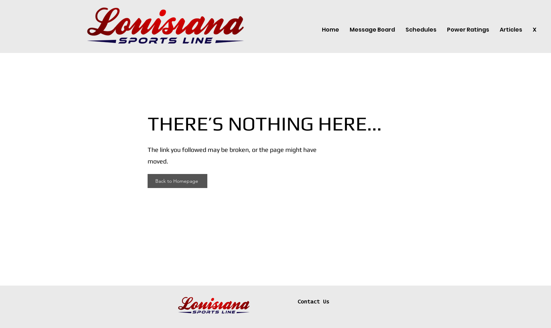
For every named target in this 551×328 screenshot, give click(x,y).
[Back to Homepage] (177, 181)
